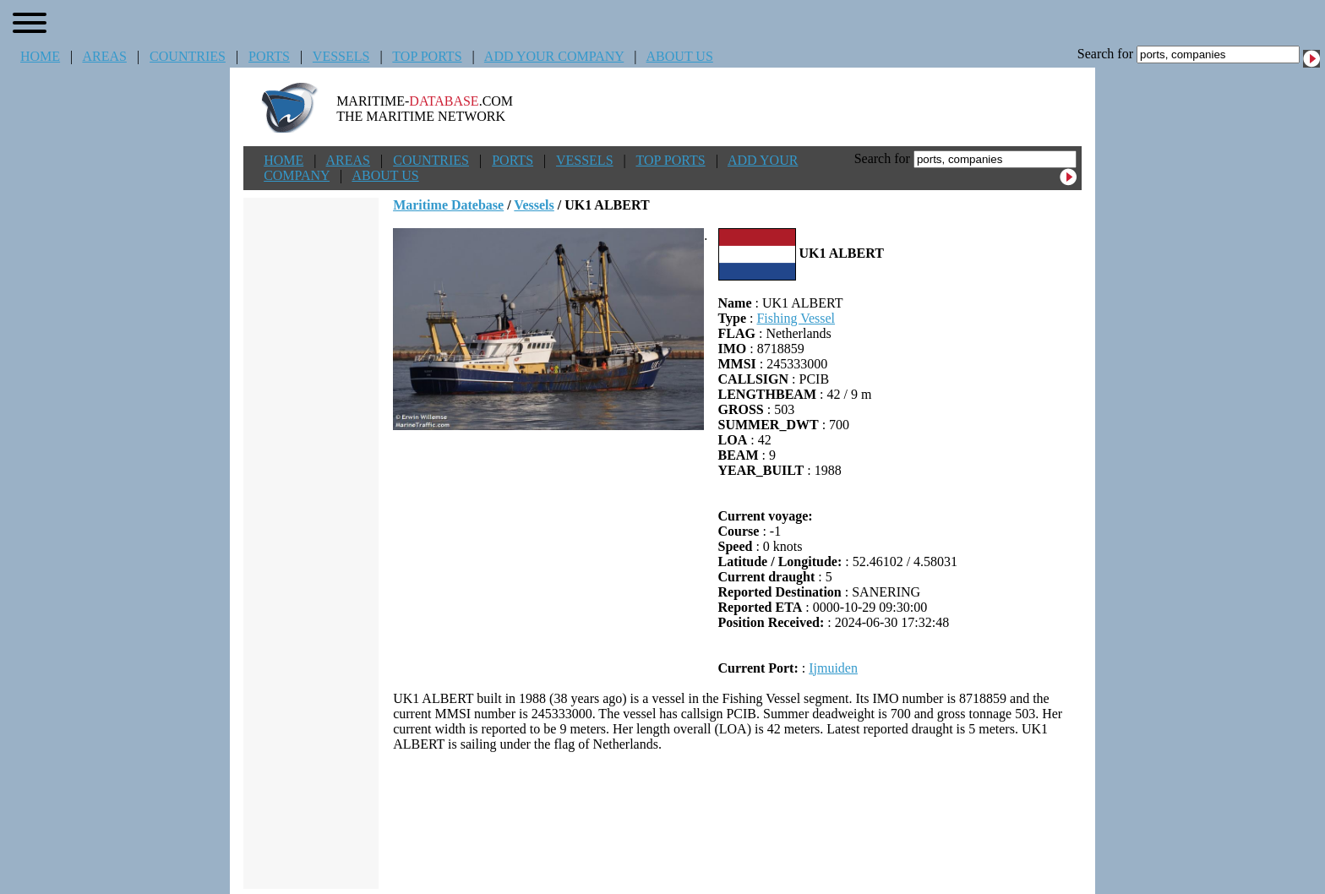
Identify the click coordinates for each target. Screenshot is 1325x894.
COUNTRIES (188, 56)
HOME (40, 56)
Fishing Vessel (795, 318)
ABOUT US (679, 56)
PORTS (269, 56)
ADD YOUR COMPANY (554, 56)
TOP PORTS (426, 56)
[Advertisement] (737, 820)
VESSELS (341, 56)
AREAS (104, 56)
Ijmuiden (833, 668)
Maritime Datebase (448, 205)
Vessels (533, 205)
